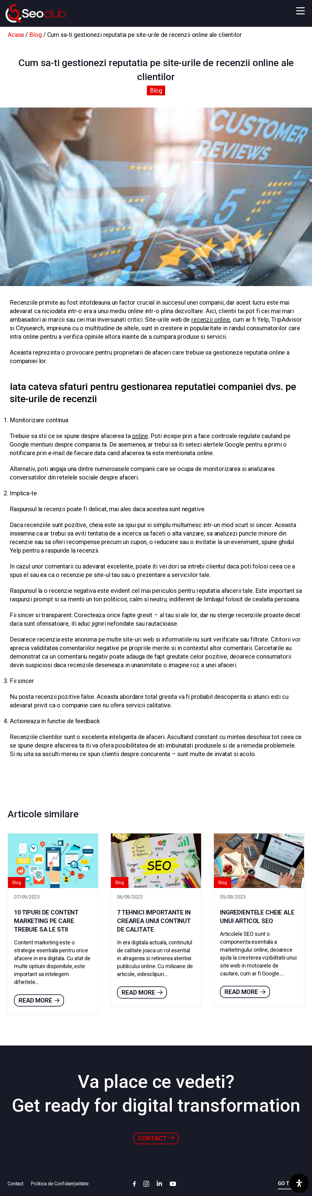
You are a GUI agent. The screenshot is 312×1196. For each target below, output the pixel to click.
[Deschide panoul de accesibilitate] (299, 1183)
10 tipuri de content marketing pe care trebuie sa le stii (46, 921)
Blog (35, 34)
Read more (39, 1000)
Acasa (16, 34)
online (140, 436)
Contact (156, 1138)
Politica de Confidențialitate (60, 1184)
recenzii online (210, 319)
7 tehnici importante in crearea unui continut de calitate (154, 921)
